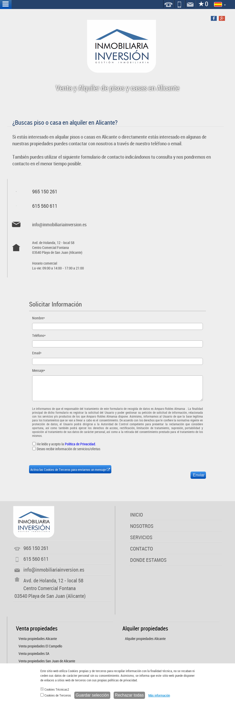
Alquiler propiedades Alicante (145, 638)
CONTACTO (141, 548)
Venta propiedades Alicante (38, 638)
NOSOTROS (141, 525)
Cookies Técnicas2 (54, 689)
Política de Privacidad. (80, 443)
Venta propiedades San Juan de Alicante (47, 660)
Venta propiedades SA (34, 653)
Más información (159, 695)
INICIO (136, 514)
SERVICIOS (141, 537)
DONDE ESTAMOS (148, 559)
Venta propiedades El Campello (40, 646)
